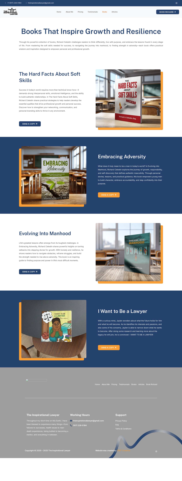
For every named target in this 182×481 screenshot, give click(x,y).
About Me (69, 12)
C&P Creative (123, 450)
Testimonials (93, 12)
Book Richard (167, 12)
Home (59, 12)
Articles (115, 12)
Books (104, 12)
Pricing (80, 12)
